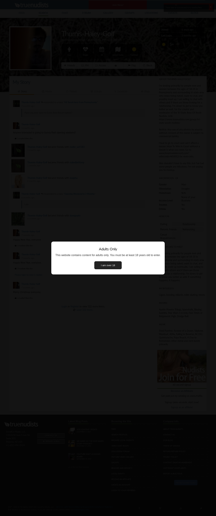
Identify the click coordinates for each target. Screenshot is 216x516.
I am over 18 (108, 265)
